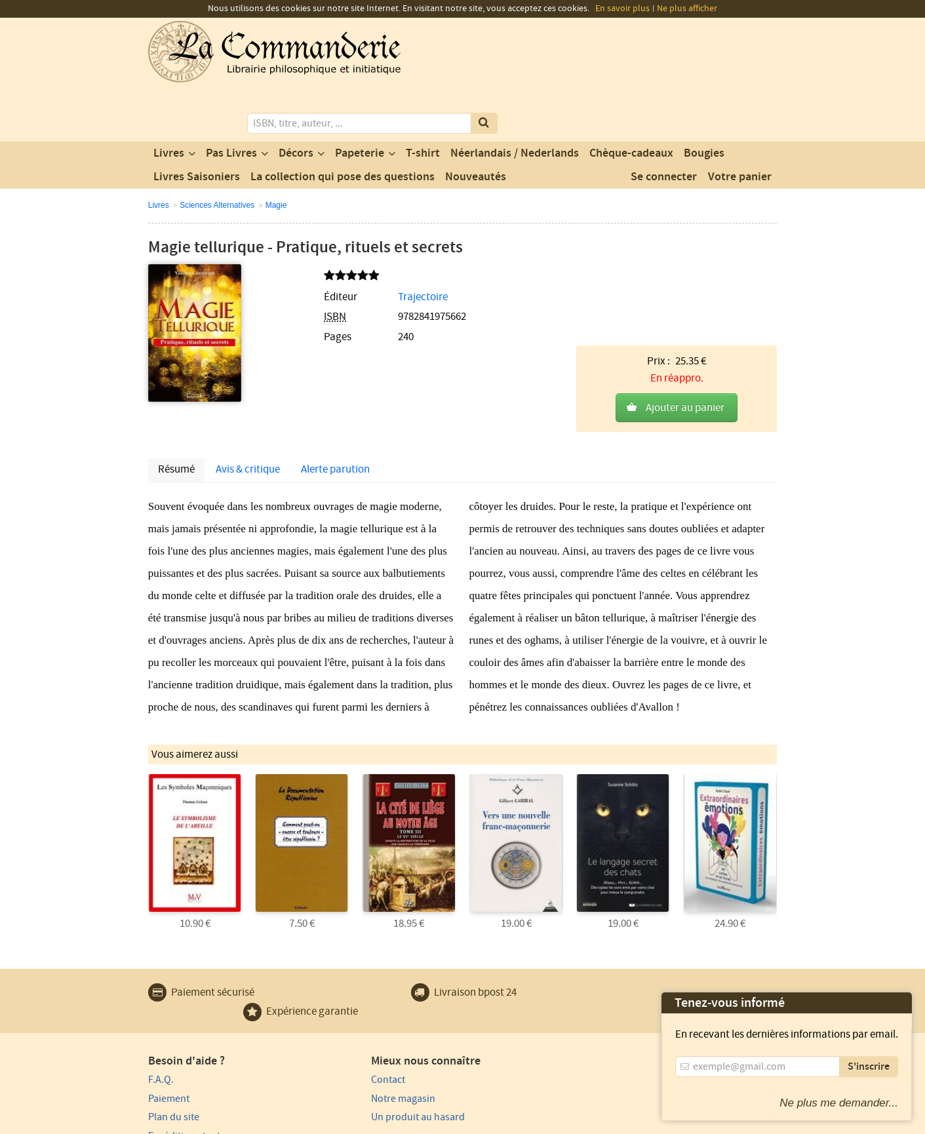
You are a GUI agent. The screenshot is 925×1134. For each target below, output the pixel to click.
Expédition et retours (194, 1050)
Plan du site (173, 1031)
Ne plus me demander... (838, 1103)
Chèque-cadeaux (631, 100)
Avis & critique (248, 386)
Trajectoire (354, 244)
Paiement (168, 1013)
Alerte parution (335, 386)
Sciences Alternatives (217, 152)
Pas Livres (231, 100)
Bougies (704, 100)
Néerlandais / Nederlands (514, 100)
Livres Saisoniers (196, 124)
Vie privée (167, 1122)
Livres (168, 100)
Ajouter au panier (685, 273)
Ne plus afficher (687, 8)
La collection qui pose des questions (342, 124)
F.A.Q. (161, 994)
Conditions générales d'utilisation (257, 1122)
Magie (276, 152)
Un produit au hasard (356, 1031)
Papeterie (359, 100)
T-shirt (423, 100)
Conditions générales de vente (389, 1122)
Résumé (176, 386)
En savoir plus (622, 8)
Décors (296, 100)
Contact (326, 994)
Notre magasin (341, 1013)
